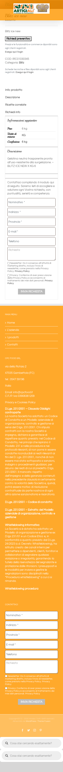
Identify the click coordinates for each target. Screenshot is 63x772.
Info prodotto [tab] (13, 89)
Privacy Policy (22, 271)
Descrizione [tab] (12, 97)
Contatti (12, 344)
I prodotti (13, 337)
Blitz (21, 62)
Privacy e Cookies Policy (20, 402)
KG (24, 135)
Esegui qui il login (14, 52)
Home (11, 322)
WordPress (31, 721)
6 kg (24, 141)
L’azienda (13, 330)
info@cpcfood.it (23, 392)
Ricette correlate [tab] (15, 104)
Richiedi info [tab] (12, 112)
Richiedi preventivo (18, 38)
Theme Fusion (43, 721)
